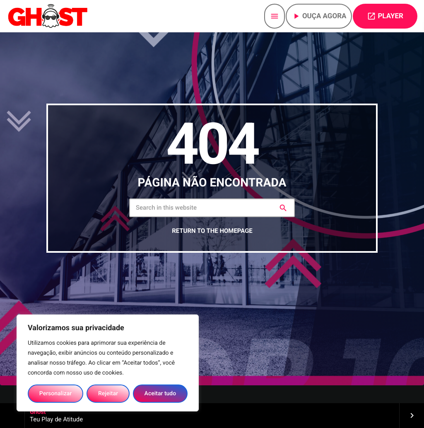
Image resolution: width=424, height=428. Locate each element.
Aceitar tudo (160, 393)
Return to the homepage (212, 231)
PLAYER (385, 16)
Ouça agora (319, 16)
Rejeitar (108, 393)
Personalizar (55, 393)
